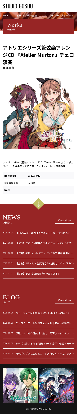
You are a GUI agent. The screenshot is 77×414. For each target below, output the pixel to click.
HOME (5, 15)
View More (64, 220)
